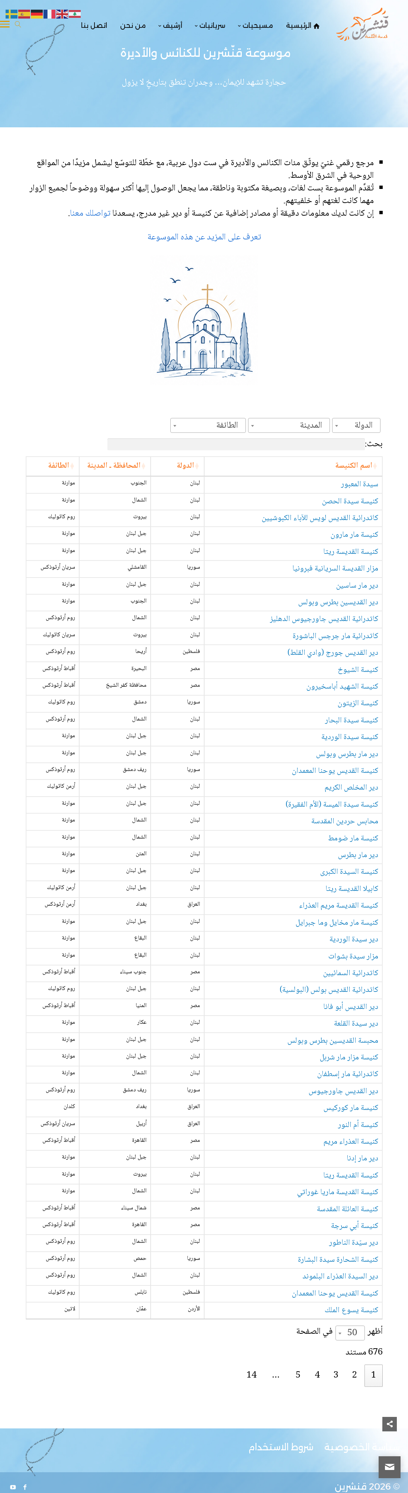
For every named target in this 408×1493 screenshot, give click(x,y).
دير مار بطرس (358, 912)
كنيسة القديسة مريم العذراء (338, 968)
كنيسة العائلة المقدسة (347, 1302)
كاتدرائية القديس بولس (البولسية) (329, 1063)
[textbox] (365, 425)
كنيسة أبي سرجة (354, 1324)
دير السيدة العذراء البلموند (340, 1390)
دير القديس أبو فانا (350, 1080)
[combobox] (356, 425)
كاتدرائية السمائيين (350, 1041)
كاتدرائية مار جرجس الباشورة (335, 658)
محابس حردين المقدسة (344, 879)
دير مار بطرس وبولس (347, 801)
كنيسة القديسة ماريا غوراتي (337, 1286)
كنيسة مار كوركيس (351, 1191)
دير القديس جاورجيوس (343, 1169)
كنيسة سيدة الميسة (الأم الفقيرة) (332, 862)
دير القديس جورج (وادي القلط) (332, 680)
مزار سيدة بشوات (353, 1024)
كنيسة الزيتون (358, 746)
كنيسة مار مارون (354, 546)
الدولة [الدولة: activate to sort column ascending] (116, 466)
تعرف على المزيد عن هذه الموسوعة (204, 237)
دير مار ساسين (357, 602)
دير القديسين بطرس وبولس (338, 619)
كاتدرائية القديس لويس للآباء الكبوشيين (320, 530)
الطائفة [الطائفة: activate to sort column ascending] (40, 466)
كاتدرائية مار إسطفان (347, 1152)
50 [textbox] (352, 1451)
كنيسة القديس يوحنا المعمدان (335, 818)
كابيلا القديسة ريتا (351, 946)
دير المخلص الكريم (351, 840)
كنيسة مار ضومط (353, 896)
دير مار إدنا (362, 1252)
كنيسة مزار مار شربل (349, 1135)
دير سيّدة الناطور (353, 1346)
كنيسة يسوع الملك (351, 1429)
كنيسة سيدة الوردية (349, 784)
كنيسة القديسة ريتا (350, 564)
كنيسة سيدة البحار (351, 763)
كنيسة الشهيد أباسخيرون (342, 724)
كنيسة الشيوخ (358, 702)
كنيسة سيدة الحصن (350, 513)
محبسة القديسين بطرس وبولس (332, 1119)
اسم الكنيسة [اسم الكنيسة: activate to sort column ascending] (353, 466)
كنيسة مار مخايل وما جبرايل (337, 990)
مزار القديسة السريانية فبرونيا (335, 580)
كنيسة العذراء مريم (351, 1230)
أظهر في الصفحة (339, 1450)
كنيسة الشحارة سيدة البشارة (338, 1368)
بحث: (245, 444)
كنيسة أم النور (358, 1208)
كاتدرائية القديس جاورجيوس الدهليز (324, 636)
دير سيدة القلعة (356, 1101)
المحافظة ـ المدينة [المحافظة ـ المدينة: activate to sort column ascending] (79, 471)
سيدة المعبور (359, 496)
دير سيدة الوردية (354, 1007)
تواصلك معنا (91, 213)
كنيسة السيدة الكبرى (349, 930)
